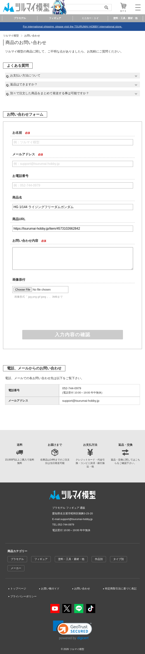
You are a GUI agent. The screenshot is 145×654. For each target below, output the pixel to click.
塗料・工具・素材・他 (71, 559)
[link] (72, 630)
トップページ (18, 588)
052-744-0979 (66, 524)
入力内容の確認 (72, 334)
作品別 (99, 559)
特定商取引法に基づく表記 (121, 588)
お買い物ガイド (50, 588)
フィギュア (41, 559)
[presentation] (72, 314)
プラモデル (17, 559)
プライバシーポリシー (23, 596)
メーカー (16, 568)
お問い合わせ (32, 35)
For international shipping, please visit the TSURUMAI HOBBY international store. (72, 26)
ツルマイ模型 (11, 35)
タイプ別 (118, 559)
